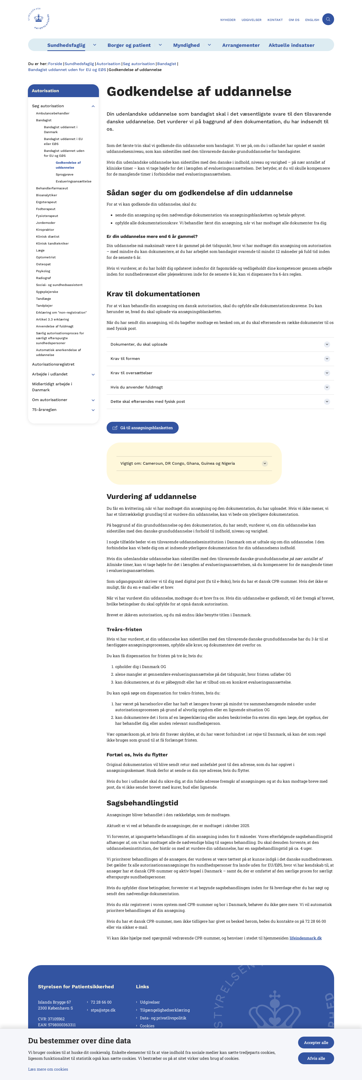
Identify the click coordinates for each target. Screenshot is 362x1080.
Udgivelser (150, 1002)
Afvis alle (316, 1058)
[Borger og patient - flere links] (159, 45)
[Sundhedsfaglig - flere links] (94, 45)
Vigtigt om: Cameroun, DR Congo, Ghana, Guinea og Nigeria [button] (177, 463)
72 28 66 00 (101, 1002)
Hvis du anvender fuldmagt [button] (137, 387)
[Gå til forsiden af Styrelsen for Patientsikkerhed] (122, 19)
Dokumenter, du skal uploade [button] (139, 344)
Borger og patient (129, 45)
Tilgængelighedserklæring (165, 1009)
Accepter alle (316, 1042)
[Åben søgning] (328, 19)
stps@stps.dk (103, 1009)
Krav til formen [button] (125, 358)
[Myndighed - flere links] (208, 45)
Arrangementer (241, 45)
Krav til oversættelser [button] (131, 373)
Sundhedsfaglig (66, 45)
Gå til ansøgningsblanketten (143, 427)
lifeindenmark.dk (306, 937)
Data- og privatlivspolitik (163, 1017)
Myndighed (186, 45)
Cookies (147, 1025)
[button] (92, 106)
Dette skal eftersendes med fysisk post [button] (148, 401)
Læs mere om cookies (48, 1069)
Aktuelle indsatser (292, 45)
